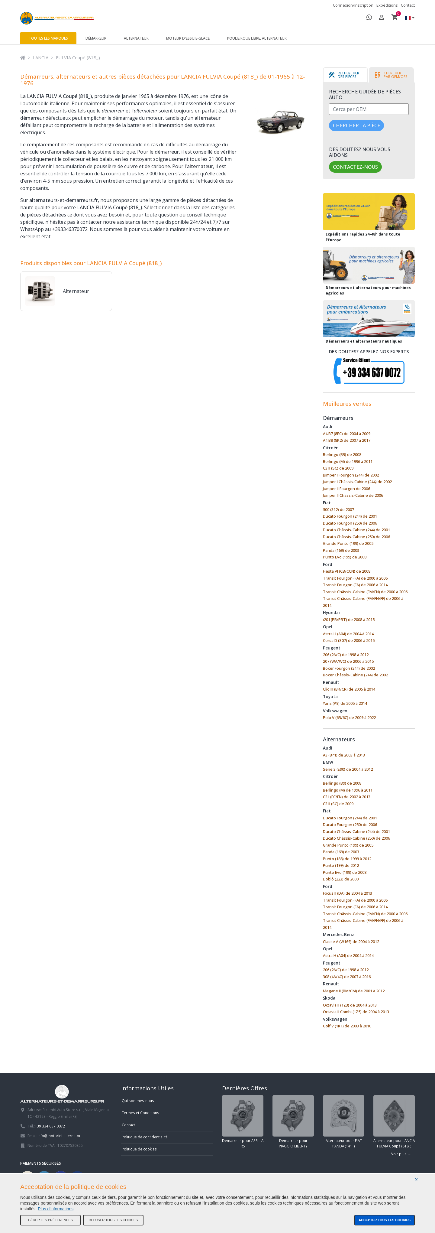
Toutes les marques (48, 38)
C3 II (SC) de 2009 (338, 468)
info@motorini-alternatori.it (61, 1135)
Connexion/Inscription (353, 5)
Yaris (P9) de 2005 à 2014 (345, 703)
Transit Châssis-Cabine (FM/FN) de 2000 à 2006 (365, 591)
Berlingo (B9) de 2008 (342, 454)
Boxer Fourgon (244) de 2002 (349, 668)
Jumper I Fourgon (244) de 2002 (351, 475)
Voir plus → (401, 1153)
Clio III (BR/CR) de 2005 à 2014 (349, 689)
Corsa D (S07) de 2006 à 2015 (349, 640)
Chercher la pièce (356, 125)
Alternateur (136, 38)
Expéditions (387, 5)
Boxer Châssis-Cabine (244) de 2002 (355, 675)
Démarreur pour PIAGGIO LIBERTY (293, 1121)
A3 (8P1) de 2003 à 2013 (344, 755)
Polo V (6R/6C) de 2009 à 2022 (349, 717)
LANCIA (40, 57)
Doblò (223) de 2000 (341, 879)
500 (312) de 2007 (338, 509)
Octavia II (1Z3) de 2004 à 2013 (350, 1005)
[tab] (345, 75)
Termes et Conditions (140, 1112)
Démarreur (95, 38)
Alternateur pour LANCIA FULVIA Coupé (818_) (394, 1121)
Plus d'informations (55, 1208)
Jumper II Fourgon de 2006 (346, 488)
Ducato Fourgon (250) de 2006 (350, 523)
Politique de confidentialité (145, 1136)
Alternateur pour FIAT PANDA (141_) (343, 1121)
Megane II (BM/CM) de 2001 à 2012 (354, 991)
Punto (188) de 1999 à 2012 (347, 858)
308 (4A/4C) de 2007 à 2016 (347, 976)
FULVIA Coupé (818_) (78, 57)
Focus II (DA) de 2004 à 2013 (347, 893)
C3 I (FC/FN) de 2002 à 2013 (346, 796)
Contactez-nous (355, 167)
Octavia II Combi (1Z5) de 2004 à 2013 (356, 1011)
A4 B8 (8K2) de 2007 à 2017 (346, 440)
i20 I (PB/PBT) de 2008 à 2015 (349, 619)
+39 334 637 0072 (50, 1126)
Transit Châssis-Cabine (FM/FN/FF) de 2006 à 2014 (363, 602)
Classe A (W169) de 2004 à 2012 (351, 941)
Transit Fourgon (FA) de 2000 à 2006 (355, 578)
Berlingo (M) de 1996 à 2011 (347, 461)
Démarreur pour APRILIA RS (242, 1121)
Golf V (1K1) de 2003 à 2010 (347, 1026)
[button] (408, 18)
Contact (408, 5)
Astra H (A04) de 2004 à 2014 (348, 633)
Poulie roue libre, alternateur (257, 38)
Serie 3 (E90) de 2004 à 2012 (348, 769)
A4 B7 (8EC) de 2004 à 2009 (346, 433)
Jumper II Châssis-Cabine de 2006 (353, 495)
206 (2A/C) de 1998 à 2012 (346, 654)
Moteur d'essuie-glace (188, 38)
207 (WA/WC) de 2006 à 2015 (348, 661)
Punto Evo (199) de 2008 (344, 557)
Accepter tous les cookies (385, 1220)
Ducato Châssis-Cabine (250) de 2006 (356, 536)
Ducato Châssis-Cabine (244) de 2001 (356, 529)
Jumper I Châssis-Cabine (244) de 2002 (357, 481)
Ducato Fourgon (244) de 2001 (350, 516)
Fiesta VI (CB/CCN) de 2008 (346, 571)
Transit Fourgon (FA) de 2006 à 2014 (355, 584)
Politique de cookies (139, 1149)
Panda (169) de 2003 (341, 550)
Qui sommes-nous (138, 1100)
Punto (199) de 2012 (341, 865)
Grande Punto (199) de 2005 (348, 543)
